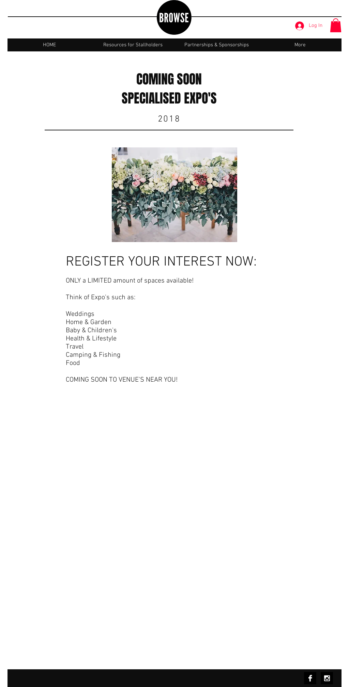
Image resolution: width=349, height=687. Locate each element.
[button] (336, 25)
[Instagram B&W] (327, 678)
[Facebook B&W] (310, 678)
